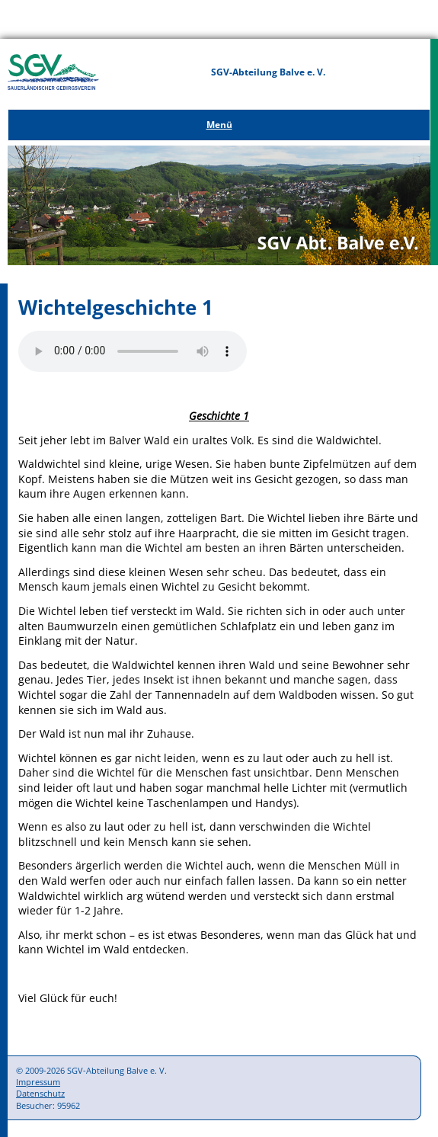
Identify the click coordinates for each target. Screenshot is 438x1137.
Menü (219, 124)
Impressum (38, 1081)
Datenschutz (40, 1093)
